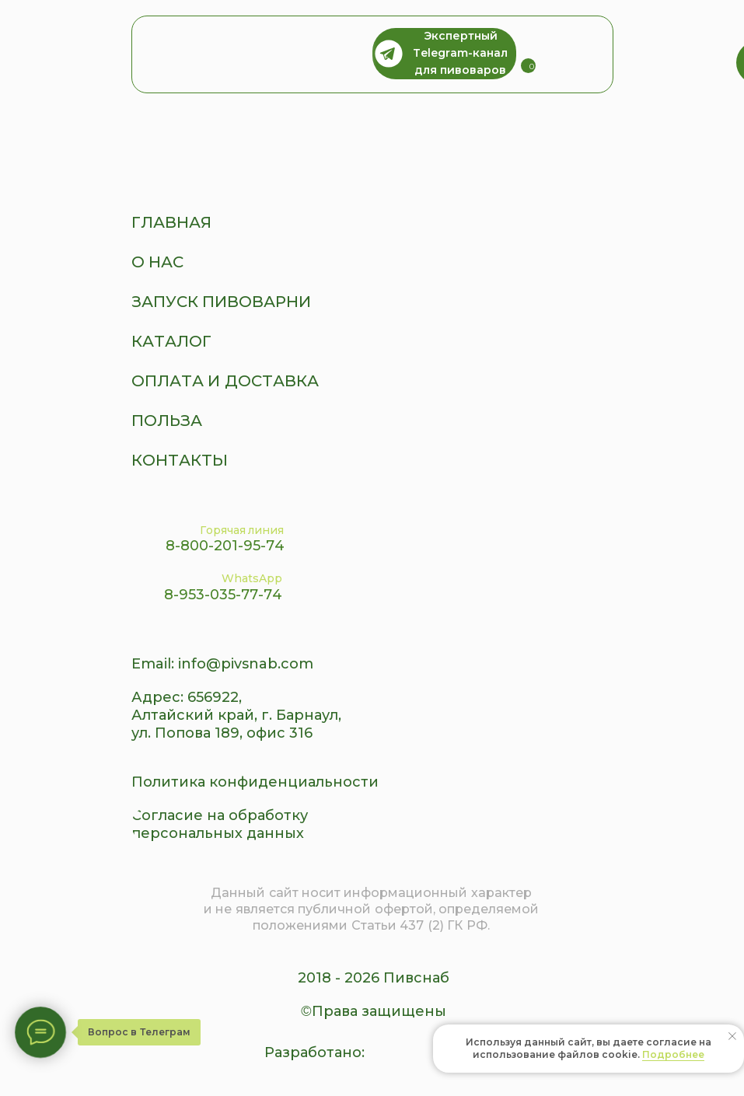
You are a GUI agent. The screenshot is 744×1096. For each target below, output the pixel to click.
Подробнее (673, 1054)
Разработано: (314, 1052)
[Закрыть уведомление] (732, 1036)
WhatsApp (252, 578)
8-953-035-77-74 (223, 594)
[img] (576, 54)
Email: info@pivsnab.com (222, 663)
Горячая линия (242, 530)
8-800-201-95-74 (225, 545)
